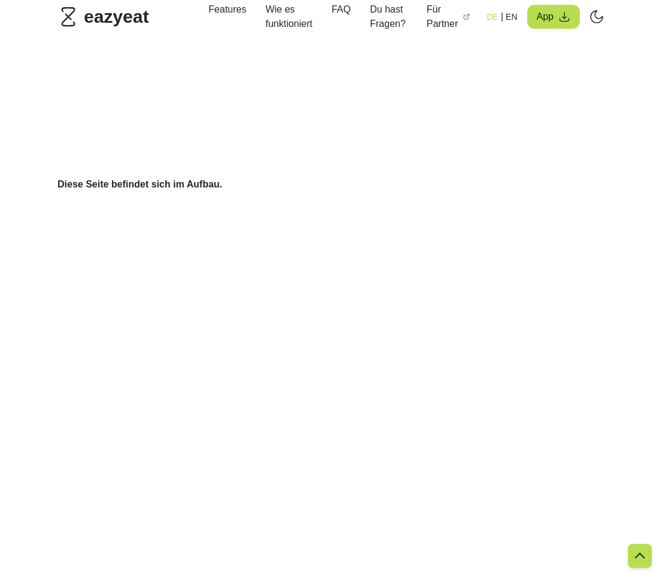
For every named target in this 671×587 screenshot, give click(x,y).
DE (492, 17)
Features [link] (227, 9)
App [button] (553, 17)
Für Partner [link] (448, 16)
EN (511, 17)
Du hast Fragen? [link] (388, 16)
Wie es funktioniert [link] (288, 16)
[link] (107, 17)
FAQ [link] (340, 9)
